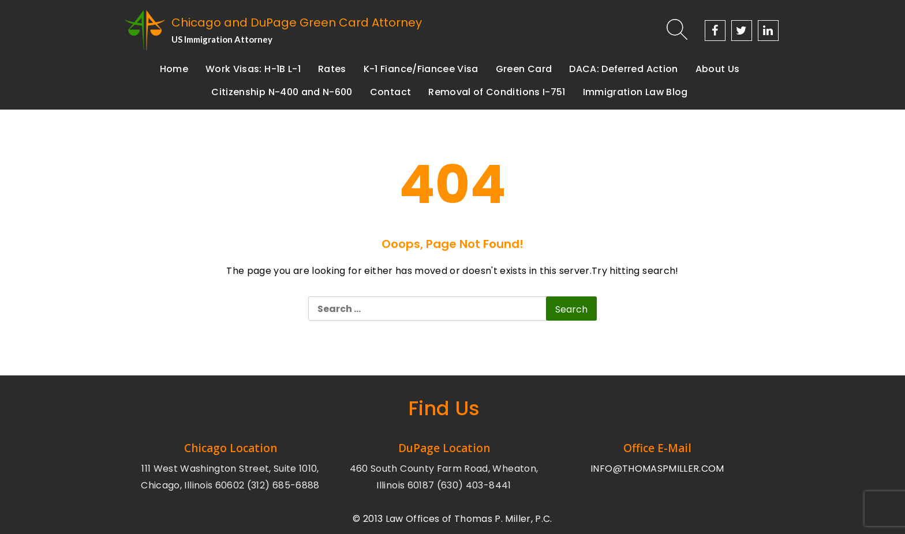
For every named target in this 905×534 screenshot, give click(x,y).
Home (174, 69)
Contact (390, 92)
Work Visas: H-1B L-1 (253, 69)
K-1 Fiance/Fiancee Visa (421, 69)
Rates (332, 69)
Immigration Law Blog (635, 92)
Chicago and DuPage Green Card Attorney (296, 22)
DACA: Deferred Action (623, 69)
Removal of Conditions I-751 (496, 92)
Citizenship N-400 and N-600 (281, 92)
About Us (717, 69)
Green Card (524, 69)
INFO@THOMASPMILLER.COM (657, 468)
